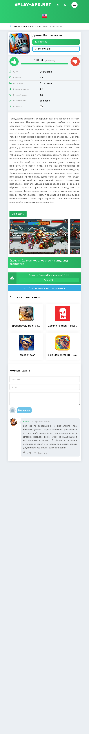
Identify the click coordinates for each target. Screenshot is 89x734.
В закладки (43, 49)
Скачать (41, 42)
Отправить (24, 410)
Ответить (40, 453)
